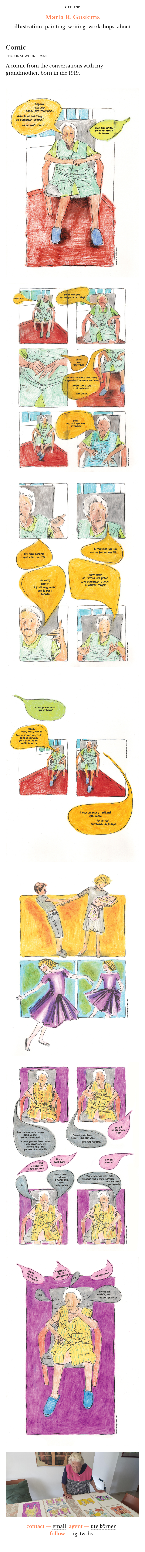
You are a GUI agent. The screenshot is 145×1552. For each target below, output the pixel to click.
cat (68, 7)
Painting (55, 27)
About (124, 27)
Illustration (28, 27)
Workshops (101, 27)
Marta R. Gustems (72, 17)
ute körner (103, 1526)
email (59, 1526)
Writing (76, 27)
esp (77, 7)
